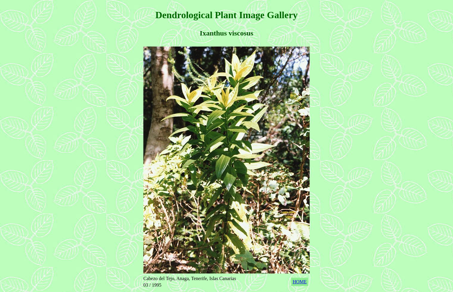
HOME (300, 281)
